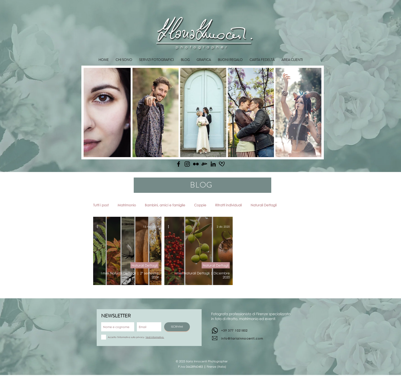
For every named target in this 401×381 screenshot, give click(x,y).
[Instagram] (187, 164)
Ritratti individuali (228, 205)
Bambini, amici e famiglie (165, 205)
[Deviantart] (204, 164)
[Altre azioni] (98, 226)
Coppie (200, 205)
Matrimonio (127, 205)
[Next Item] (313, 112)
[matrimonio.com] (221, 164)
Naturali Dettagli (264, 205)
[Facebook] (178, 164)
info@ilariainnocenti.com (242, 338)
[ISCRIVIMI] (177, 326)
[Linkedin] (213, 164)
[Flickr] (195, 164)
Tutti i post (101, 205)
